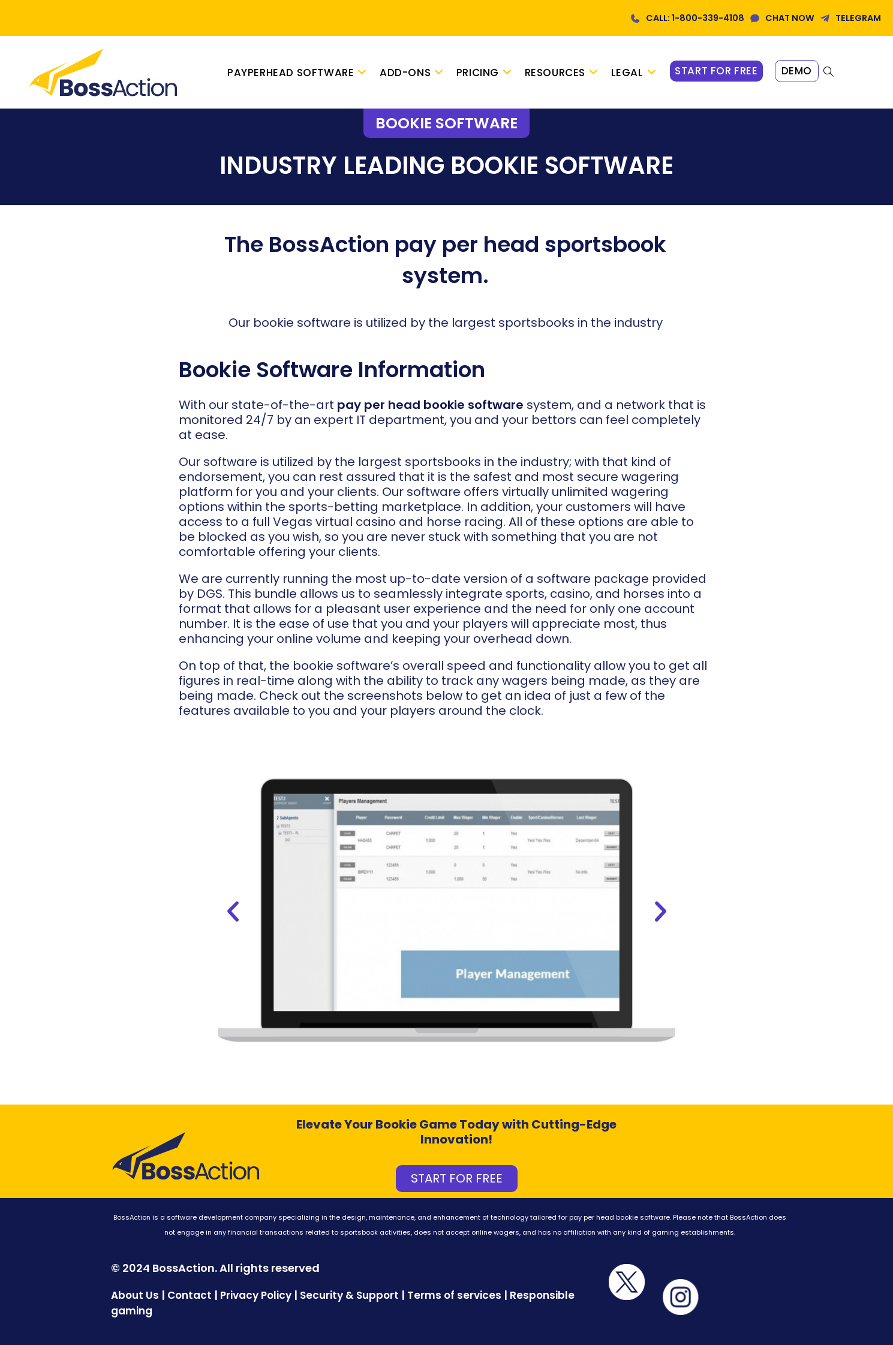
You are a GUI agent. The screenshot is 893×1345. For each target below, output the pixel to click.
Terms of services (454, 1295)
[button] (233, 911)
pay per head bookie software (430, 404)
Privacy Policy (255, 1295)
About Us (135, 1295)
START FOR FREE (457, 1178)
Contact (190, 1295)
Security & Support (349, 1295)
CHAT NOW (789, 18)
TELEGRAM (858, 18)
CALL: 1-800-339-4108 (695, 18)
